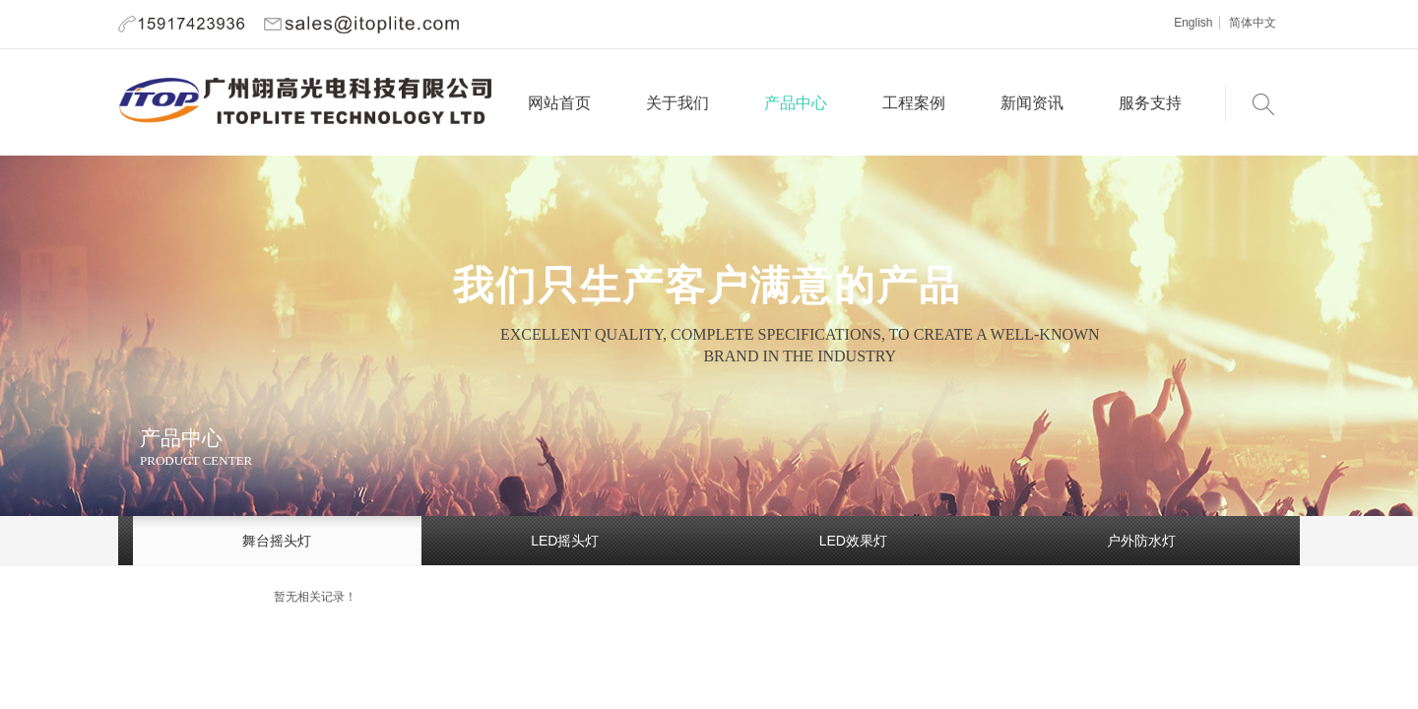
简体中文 (1252, 23)
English (1193, 23)
